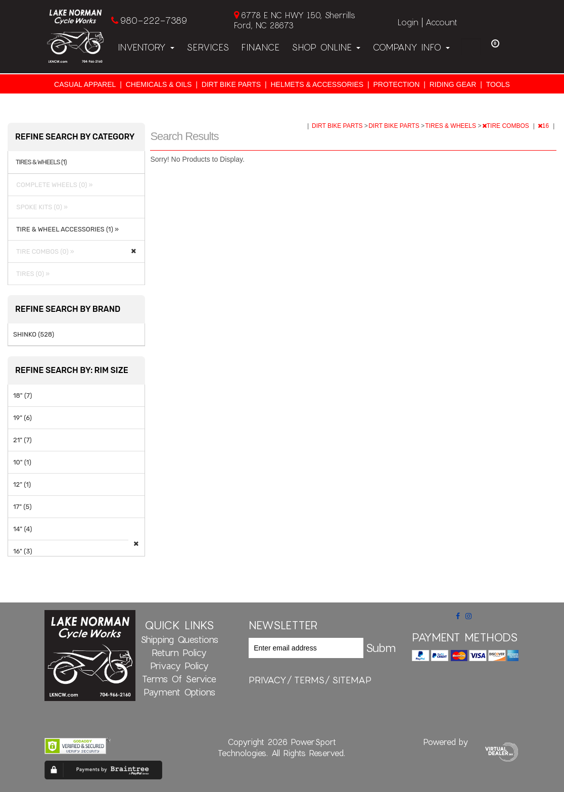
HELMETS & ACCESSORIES (316, 84)
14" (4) (22, 529)
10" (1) (22, 462)
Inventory (146, 47)
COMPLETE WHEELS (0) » (53, 185)
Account (441, 22)
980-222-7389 (153, 20)
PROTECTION (396, 84)
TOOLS (498, 84)
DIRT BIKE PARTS (231, 84)
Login (408, 22)
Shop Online (326, 47)
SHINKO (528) (33, 334)
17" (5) (22, 506)
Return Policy (179, 652)
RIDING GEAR (453, 84)
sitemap (351, 679)
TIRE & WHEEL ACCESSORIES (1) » (66, 229)
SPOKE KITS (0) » (40, 207)
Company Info (411, 47)
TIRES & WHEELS (451, 125)
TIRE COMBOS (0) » (43, 251)
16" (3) (22, 551)
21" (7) (22, 440)
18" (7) (22, 395)
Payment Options (179, 691)
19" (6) (22, 418)
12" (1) (22, 484)
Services (207, 47)
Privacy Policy (179, 665)
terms (309, 679)
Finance (260, 47)
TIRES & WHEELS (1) (41, 162)
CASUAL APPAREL (85, 84)
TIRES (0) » (31, 273)
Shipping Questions (179, 639)
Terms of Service (179, 678)
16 (544, 125)
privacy (268, 679)
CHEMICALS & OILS (159, 84)
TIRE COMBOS (506, 125)
